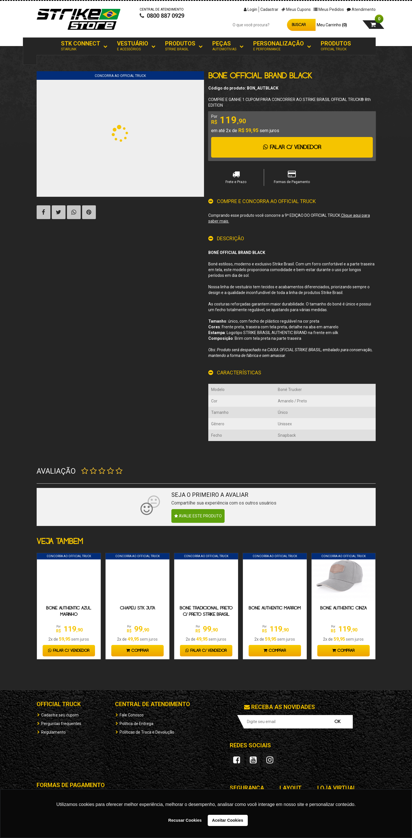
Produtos (180, 46)
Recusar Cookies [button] (185, 820)
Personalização (278, 46)
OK (337, 721)
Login (250, 9)
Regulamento (53, 732)
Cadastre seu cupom (60, 715)
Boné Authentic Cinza (343, 608)
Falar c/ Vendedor (292, 147)
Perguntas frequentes (61, 723)
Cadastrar (269, 9)
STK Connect (80, 46)
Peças (224, 46)
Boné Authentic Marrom (275, 608)
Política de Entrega (136, 723)
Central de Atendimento (152, 704)
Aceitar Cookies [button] (227, 820)
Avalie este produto (198, 516)
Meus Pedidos (329, 9)
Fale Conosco (132, 715)
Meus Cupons (296, 9)
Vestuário (132, 46)
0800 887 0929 (162, 21)
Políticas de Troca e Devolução (147, 732)
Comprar (137, 650)
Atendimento (361, 9)
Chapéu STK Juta (137, 608)
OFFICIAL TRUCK (59, 704)
